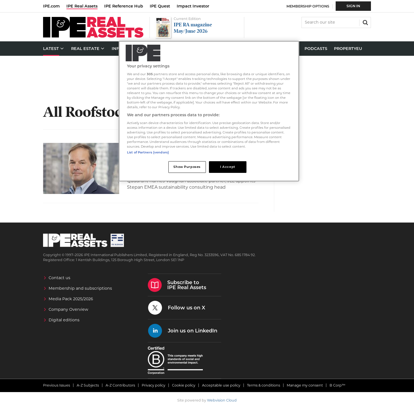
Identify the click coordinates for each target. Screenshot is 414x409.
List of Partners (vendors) (148, 152)
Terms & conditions (263, 385)
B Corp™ (337, 385)
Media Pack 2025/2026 (71, 298)
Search (365, 22)
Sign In (353, 6)
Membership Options (307, 6)
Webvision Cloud (222, 400)
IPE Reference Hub (123, 6)
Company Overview (68, 309)
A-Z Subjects (88, 385)
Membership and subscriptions (80, 288)
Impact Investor (193, 6)
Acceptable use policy (221, 385)
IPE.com (51, 6)
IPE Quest (160, 6)
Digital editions (64, 319)
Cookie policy (183, 385)
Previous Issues (56, 385)
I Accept (227, 167)
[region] (209, 111)
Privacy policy (153, 385)
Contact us (59, 277)
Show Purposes (186, 167)
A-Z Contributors (120, 385)
